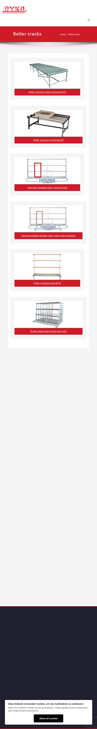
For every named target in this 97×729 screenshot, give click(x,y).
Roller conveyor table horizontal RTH (47, 92)
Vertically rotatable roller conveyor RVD (47, 187)
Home (64, 34)
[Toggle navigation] (89, 20)
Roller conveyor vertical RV (47, 283)
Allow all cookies (48, 718)
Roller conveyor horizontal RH (48, 140)
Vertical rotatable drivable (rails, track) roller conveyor (49, 235)
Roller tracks (75, 34)
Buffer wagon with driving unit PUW (48, 331)
